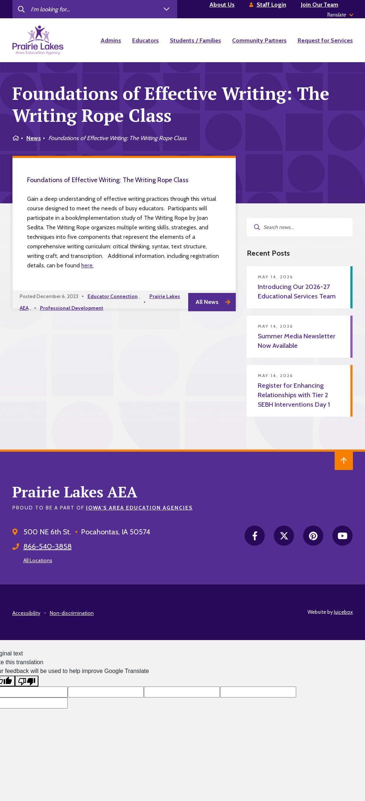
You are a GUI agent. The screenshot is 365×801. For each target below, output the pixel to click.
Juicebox (343, 612)
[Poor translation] (26, 681)
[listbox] (339, 15)
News (33, 138)
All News (207, 301)
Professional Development (71, 308)
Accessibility (26, 613)
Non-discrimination (72, 613)
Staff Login (271, 4)
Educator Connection (112, 296)
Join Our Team (319, 4)
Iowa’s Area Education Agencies (139, 507)
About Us (222, 4)
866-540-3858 (47, 546)
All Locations (37, 560)
